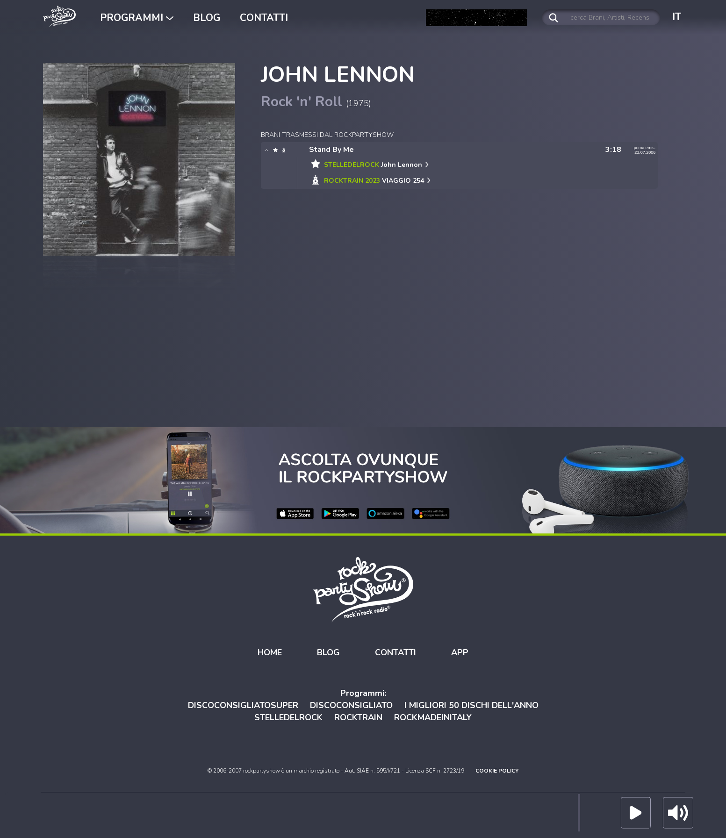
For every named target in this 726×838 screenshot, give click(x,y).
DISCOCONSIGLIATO (351, 705)
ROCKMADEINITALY (433, 717)
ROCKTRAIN (358, 717)
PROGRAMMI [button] (136, 17)
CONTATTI (264, 17)
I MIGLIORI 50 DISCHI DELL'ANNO (471, 705)
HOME (270, 652)
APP (459, 652)
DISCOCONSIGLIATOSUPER (243, 705)
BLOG (206, 17)
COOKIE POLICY (496, 770)
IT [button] (676, 16)
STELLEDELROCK (288, 717)
